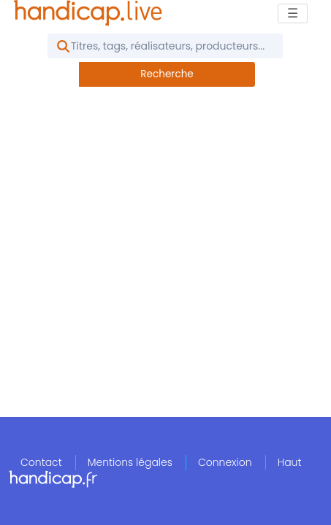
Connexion (225, 462)
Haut (290, 462)
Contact (41, 462)
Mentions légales (130, 462)
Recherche (167, 74)
